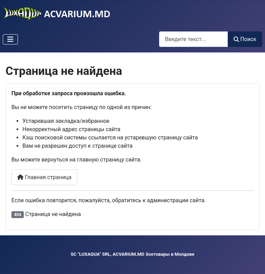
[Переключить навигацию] (10, 39)
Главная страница (44, 177)
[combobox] (193, 39)
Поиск (245, 39)
